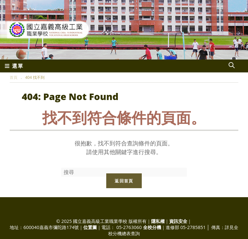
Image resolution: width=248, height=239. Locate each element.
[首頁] (13, 77)
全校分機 (152, 227)
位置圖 (90, 227)
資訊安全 (178, 221)
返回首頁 (124, 181)
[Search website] (231, 65)
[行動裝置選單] (14, 66)
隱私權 (158, 221)
